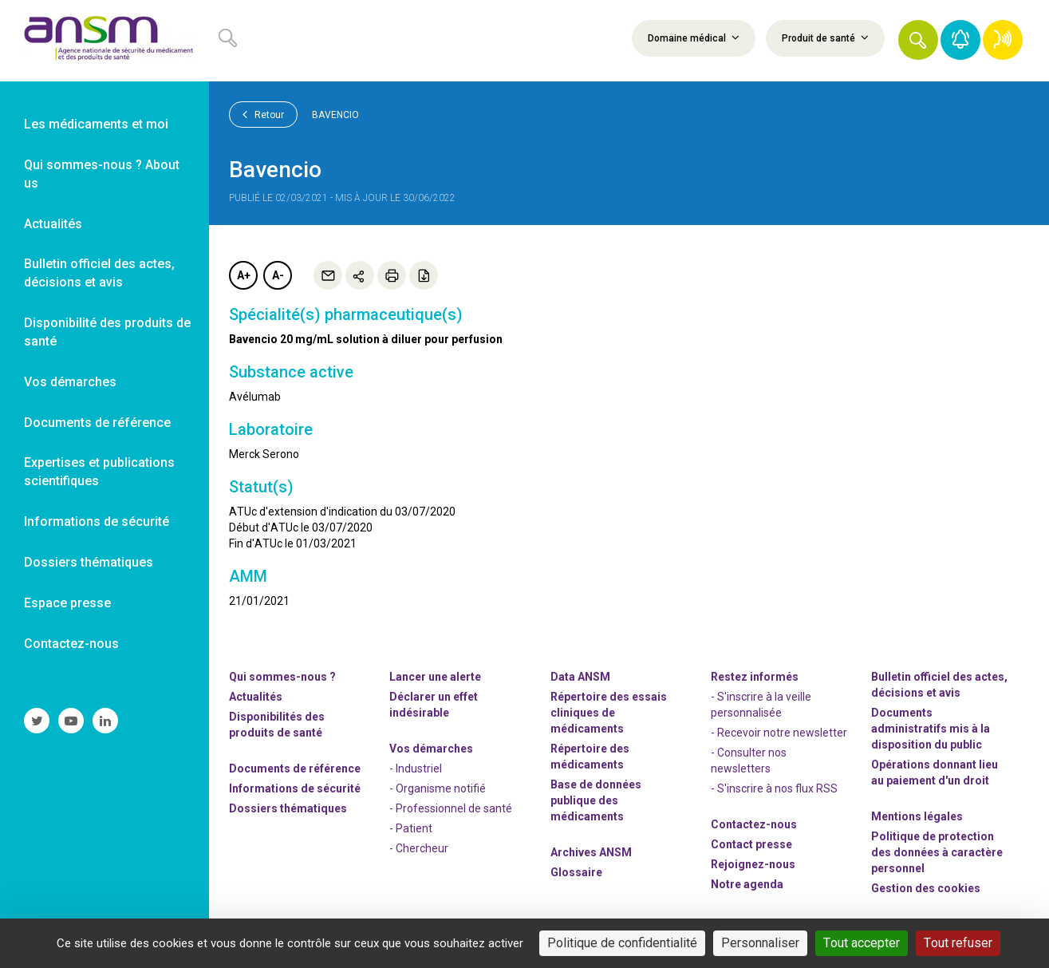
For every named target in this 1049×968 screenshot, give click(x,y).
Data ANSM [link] (580, 676)
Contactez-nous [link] (71, 643)
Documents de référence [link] (97, 422)
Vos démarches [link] (70, 381)
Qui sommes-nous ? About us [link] (101, 174)
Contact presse (751, 844)
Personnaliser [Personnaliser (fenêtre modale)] (760, 942)
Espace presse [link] (67, 602)
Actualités (255, 696)
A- (278, 275)
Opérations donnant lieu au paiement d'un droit (934, 772)
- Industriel (415, 768)
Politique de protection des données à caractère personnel (937, 852)
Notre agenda (747, 884)
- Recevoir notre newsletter (779, 732)
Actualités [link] (53, 223)
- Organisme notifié (437, 788)
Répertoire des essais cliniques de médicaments (608, 712)
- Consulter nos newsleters (749, 760)
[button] (918, 40)
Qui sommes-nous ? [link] (282, 676)
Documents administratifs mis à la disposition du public (930, 728)
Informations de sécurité (295, 788)
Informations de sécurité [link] (96, 521)
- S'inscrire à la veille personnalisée (761, 704)
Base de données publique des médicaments (595, 800)
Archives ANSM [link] (591, 852)
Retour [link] (263, 114)
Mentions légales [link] (917, 816)
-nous (753, 864)
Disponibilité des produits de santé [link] (107, 332)
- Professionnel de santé (450, 808)
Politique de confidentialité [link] (622, 942)
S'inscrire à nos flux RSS (777, 788)
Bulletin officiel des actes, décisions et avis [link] (99, 273)
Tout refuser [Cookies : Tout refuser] (958, 942)
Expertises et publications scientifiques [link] (99, 471)
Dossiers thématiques (288, 808)
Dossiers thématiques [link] (88, 562)
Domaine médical (693, 37)
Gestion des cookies (925, 888)
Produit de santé (825, 37)
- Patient (410, 828)
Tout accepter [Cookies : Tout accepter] (861, 942)
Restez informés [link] (755, 676)
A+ (243, 275)
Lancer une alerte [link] (435, 676)
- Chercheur (418, 848)
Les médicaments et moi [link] (96, 124)
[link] (104, 40)
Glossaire (576, 872)
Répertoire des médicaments (589, 756)
